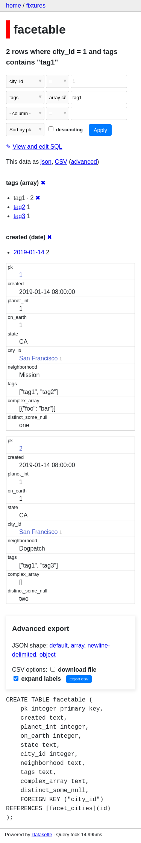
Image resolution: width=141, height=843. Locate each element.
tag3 (19, 216)
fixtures (35, 5)
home (13, 5)
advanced (84, 161)
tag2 (19, 207)
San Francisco (38, 358)
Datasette (42, 834)
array (77, 645)
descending (66, 129)
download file (73, 669)
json (46, 161)
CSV (61, 161)
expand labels (37, 678)
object (47, 654)
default (59, 645)
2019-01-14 (29, 252)
